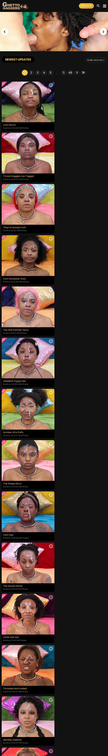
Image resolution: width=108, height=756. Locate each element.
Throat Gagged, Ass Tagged (71, 124)
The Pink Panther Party (16, 225)
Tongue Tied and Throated (70, 428)
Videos (13, 732)
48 (70, 73)
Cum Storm (9, 124)
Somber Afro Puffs (13, 276)
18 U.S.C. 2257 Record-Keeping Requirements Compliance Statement (54, 725)
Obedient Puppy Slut (67, 225)
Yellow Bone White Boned (70, 530)
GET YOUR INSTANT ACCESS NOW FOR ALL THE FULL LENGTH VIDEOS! (54, 573)
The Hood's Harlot (65, 327)
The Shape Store (65, 276)
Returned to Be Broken (15, 479)
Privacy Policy (47, 732)
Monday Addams (12, 428)
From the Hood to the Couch (19, 530)
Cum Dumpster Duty (67, 175)
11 (64, 73)
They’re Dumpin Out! (14, 175)
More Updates (94, 60)
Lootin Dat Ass (11, 378)
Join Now (86, 5)
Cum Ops (8, 327)
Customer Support (65, 732)
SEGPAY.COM (46, 743)
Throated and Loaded (67, 378)
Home (5, 732)
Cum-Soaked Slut (65, 479)
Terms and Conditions (29, 732)
